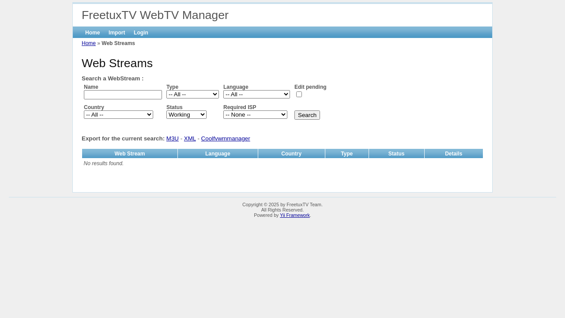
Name (91, 87)
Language (236, 87)
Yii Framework (295, 215)
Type (172, 87)
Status (174, 107)
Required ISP (239, 107)
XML (190, 138)
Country (94, 107)
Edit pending (310, 87)
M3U (172, 138)
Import (117, 33)
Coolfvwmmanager (225, 138)
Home (92, 33)
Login (141, 33)
